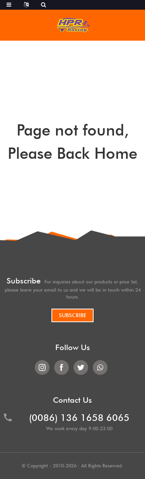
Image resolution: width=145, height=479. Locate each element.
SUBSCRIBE (72, 315)
